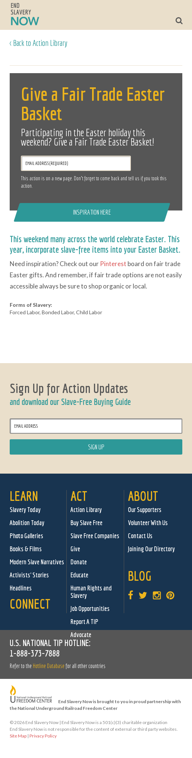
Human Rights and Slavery (91, 591)
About (143, 495)
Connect (30, 603)
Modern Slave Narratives (37, 562)
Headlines (21, 588)
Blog (139, 575)
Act (78, 495)
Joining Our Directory (151, 549)
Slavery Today (25, 510)
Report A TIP (84, 622)
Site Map (18, 736)
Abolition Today (27, 523)
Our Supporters (144, 510)
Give (75, 549)
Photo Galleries (26, 536)
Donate (78, 562)
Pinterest (113, 264)
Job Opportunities (90, 608)
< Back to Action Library (38, 42)
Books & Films (26, 549)
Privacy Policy (43, 736)
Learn (24, 495)
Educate (79, 575)
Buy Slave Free (86, 523)
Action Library (86, 510)
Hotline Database (48, 665)
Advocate (80, 635)
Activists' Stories (29, 575)
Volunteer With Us (148, 523)
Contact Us (140, 536)
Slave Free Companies (94, 536)
